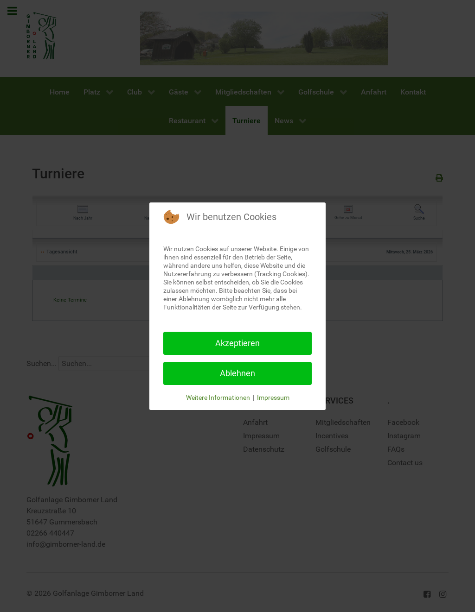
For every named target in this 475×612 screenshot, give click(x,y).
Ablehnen (237, 373)
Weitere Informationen (218, 397)
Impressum (273, 397)
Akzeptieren (237, 343)
